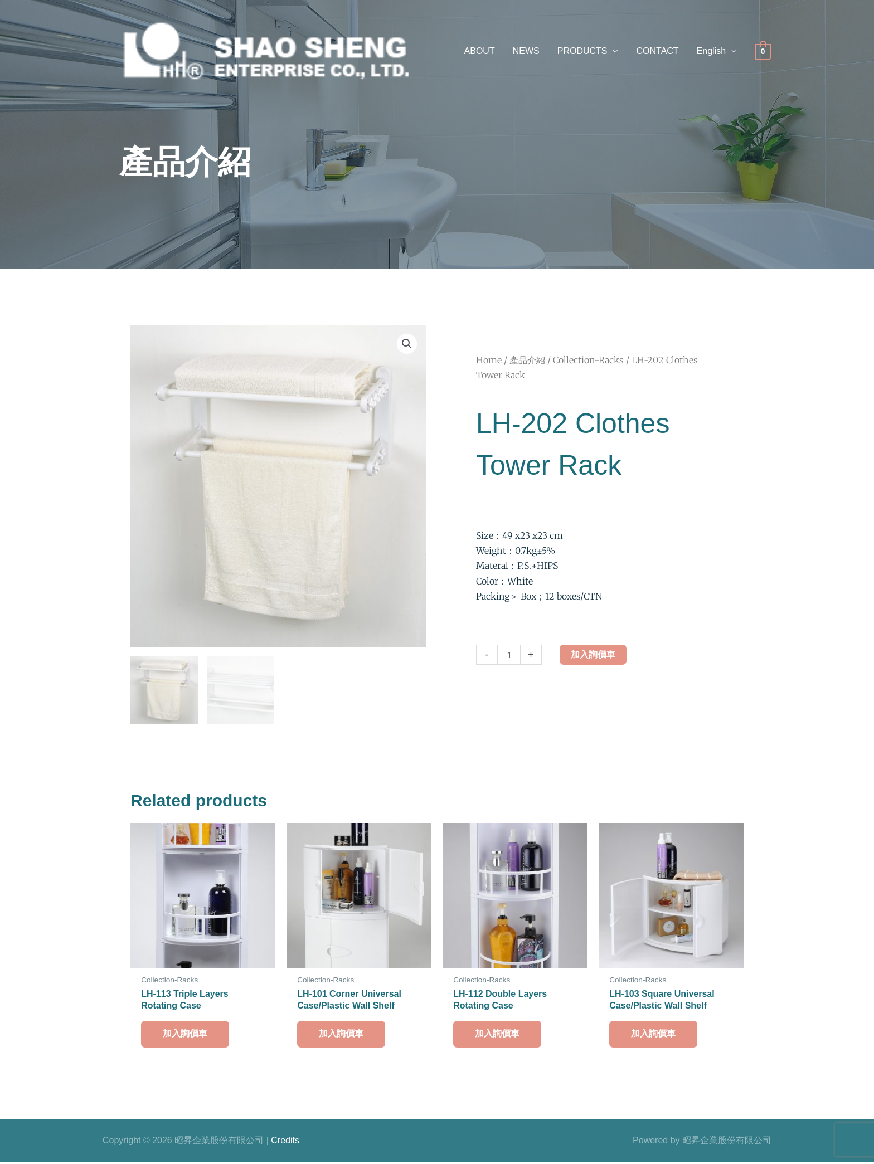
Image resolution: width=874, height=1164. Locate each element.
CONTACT (657, 51)
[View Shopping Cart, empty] (763, 51)
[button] (717, 51)
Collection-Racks (588, 360)
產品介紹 (527, 360)
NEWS (526, 51)
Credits (285, 1142)
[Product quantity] (509, 655)
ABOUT (479, 51)
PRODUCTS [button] (582, 51)
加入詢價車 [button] (185, 1035)
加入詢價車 (593, 654)
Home (489, 360)
